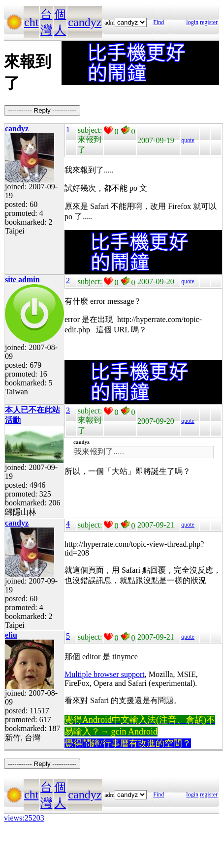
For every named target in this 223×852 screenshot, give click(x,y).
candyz (84, 22)
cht (31, 22)
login (192, 22)
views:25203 (24, 818)
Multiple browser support (104, 674)
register (209, 22)
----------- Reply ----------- (42, 110)
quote (187, 140)
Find (158, 22)
